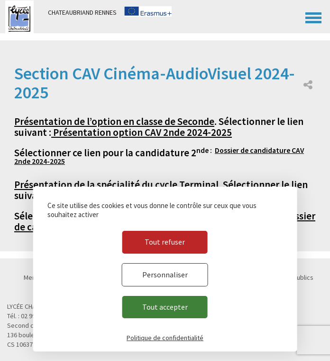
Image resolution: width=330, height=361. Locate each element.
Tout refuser (165, 242)
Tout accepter (165, 307)
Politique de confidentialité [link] (165, 337)
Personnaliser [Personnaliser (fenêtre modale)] (165, 274)
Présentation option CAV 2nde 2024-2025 (141, 132)
